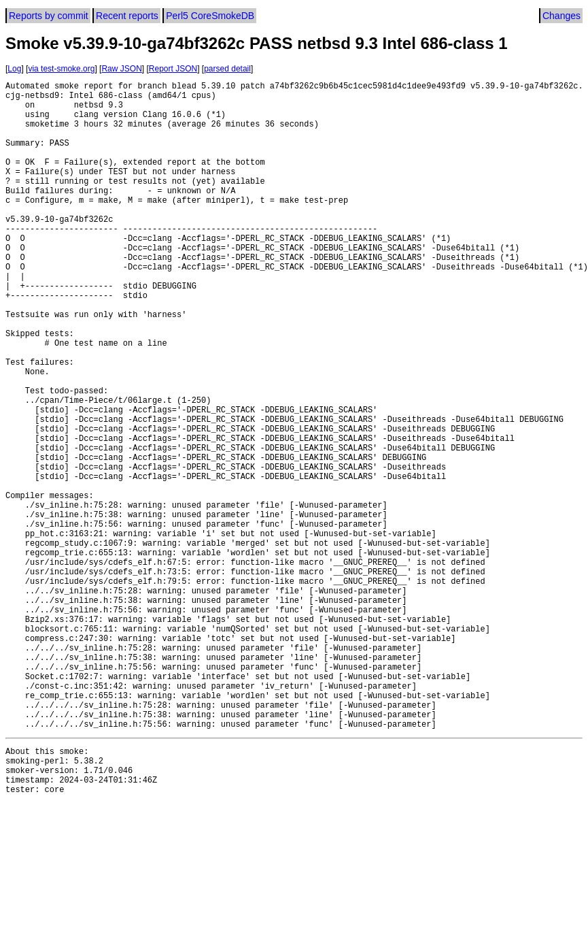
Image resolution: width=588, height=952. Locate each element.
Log (14, 68)
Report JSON (173, 68)
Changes (561, 15)
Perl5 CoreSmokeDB (210, 15)
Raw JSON (121, 68)
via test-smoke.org (61, 68)
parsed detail (227, 68)
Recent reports (127, 15)
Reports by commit (48, 15)
